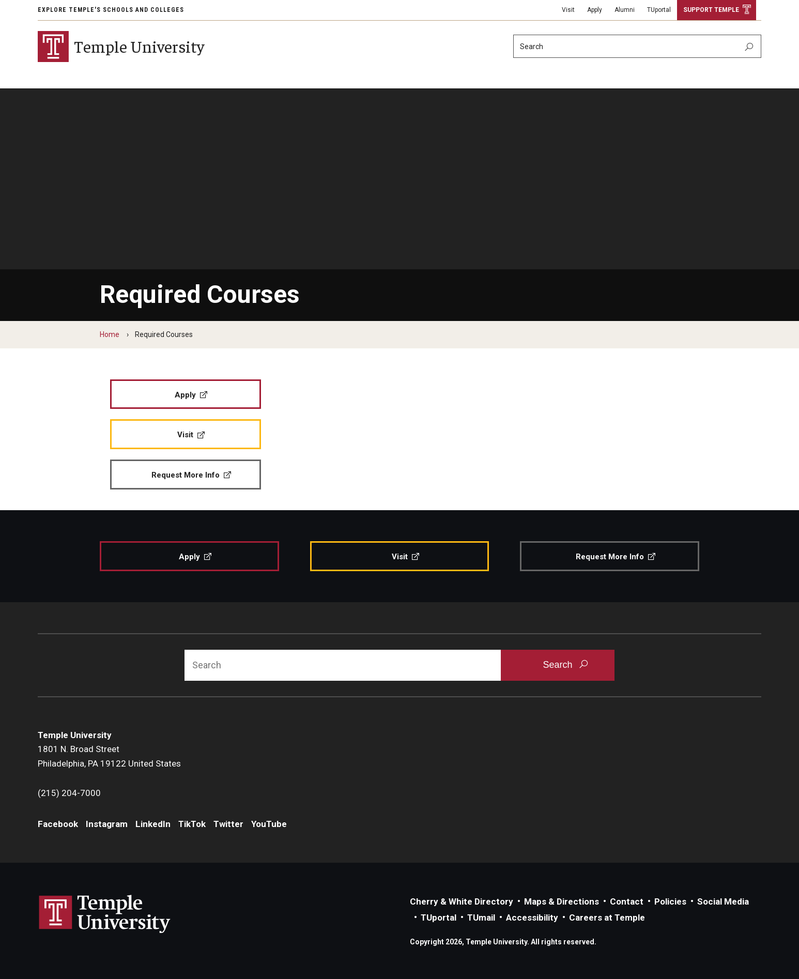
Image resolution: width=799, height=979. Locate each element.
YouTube (269, 824)
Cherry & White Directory (461, 901)
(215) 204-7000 (69, 793)
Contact (626, 901)
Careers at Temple (607, 917)
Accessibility (532, 917)
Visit (568, 9)
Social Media (723, 901)
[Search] (637, 46)
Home (109, 334)
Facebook (58, 824)
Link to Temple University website (105, 914)
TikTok (192, 824)
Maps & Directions (561, 901)
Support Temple (711, 9)
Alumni (624, 9)
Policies (670, 901)
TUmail (481, 917)
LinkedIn (153, 824)
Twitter (228, 824)
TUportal (659, 9)
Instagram (107, 824)
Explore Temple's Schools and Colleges (111, 9)
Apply (594, 9)
